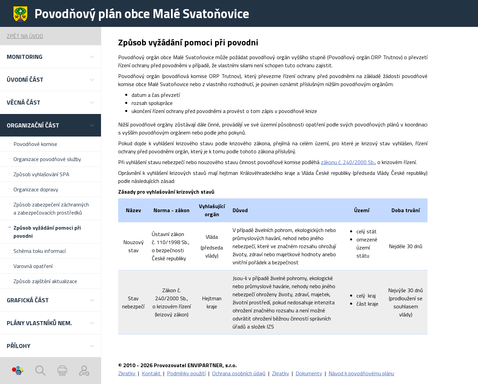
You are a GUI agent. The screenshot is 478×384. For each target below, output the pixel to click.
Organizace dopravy (35, 189)
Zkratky (127, 373)
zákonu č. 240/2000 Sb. (348, 162)
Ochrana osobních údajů (239, 373)
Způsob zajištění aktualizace (45, 281)
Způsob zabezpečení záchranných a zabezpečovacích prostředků (51, 208)
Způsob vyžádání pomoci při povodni (47, 232)
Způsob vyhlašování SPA (41, 174)
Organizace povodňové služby (47, 159)
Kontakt (152, 373)
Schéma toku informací (39, 251)
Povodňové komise (35, 144)
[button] (50, 56)
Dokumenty (309, 373)
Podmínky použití (186, 373)
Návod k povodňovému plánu (361, 373)
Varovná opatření (33, 266)
